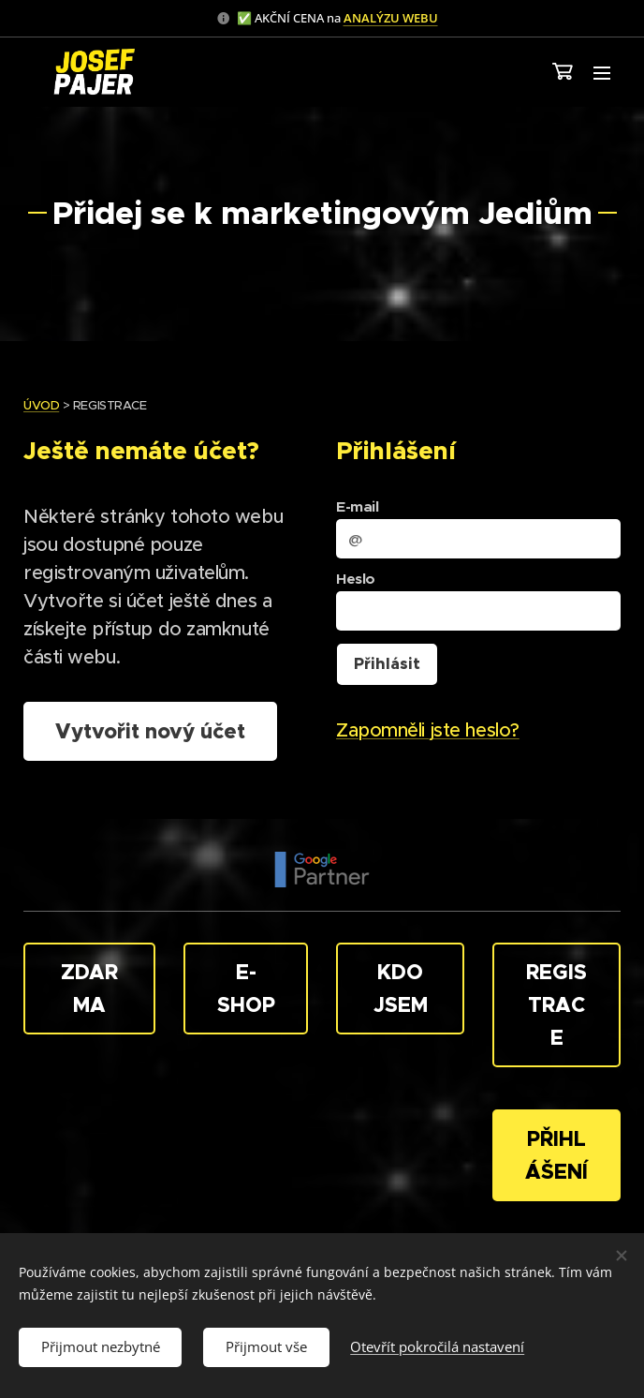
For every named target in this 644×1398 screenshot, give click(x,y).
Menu (601, 73)
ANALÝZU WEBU (391, 17)
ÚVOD (41, 405)
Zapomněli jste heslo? (428, 730)
